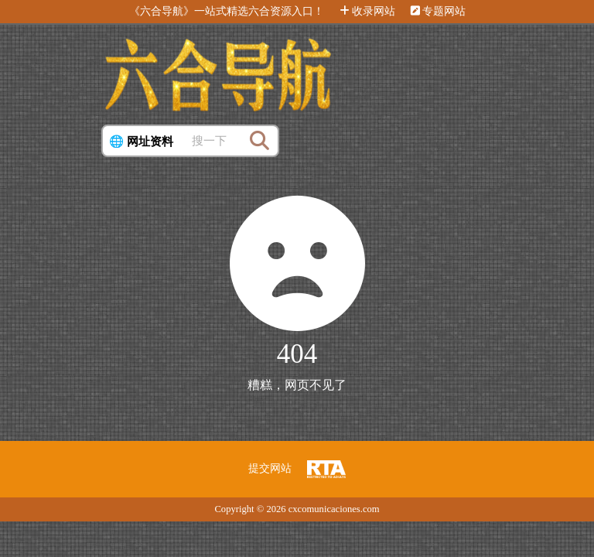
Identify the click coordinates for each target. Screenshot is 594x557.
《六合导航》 (161, 11)
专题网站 (438, 11)
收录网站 (367, 11)
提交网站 (270, 468)
